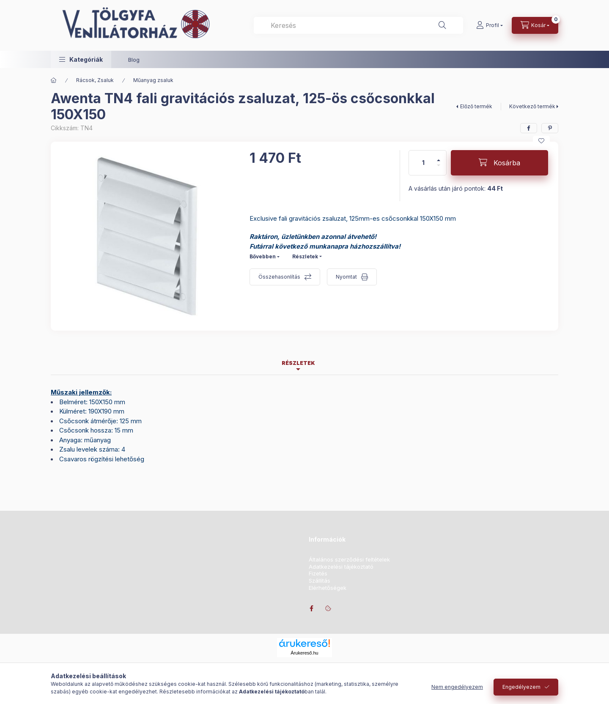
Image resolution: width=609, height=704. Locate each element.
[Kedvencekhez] (541, 141)
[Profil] (489, 25)
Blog (134, 59)
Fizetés (318, 573)
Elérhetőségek (327, 588)
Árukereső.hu (304, 652)
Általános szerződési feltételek (349, 559)
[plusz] (438, 157)
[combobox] (358, 25)
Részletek (305, 256)
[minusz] (438, 169)
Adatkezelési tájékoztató (341, 567)
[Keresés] (442, 25)
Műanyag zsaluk (153, 80)
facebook (311, 608)
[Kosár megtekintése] (535, 25)
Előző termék (476, 106)
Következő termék (532, 106)
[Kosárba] (499, 162)
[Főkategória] (54, 80)
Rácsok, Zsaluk (95, 80)
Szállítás (319, 581)
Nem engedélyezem (457, 687)
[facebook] (528, 128)
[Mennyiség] (423, 163)
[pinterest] (549, 128)
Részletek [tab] (298, 363)
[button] (81, 59)
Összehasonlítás (279, 277)
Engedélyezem (521, 687)
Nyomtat (346, 277)
